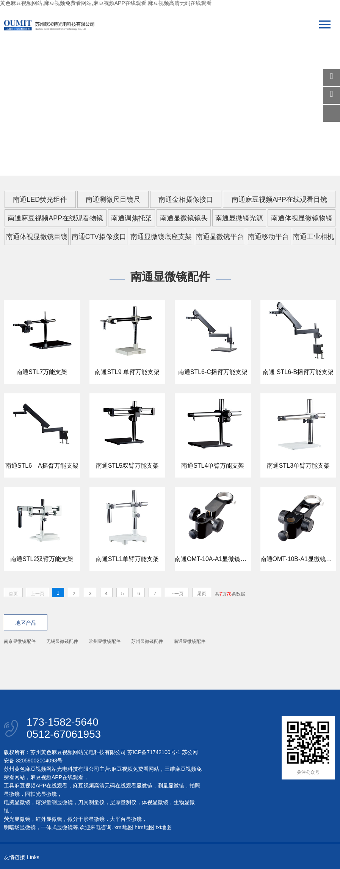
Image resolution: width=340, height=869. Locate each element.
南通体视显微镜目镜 (36, 236)
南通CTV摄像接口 (99, 236)
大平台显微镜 (126, 819)
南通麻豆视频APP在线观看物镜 (55, 218)
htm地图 (144, 827)
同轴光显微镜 (41, 794)
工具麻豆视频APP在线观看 (35, 786)
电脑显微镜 (17, 802)
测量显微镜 (171, 786)
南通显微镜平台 (220, 236)
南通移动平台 (268, 236)
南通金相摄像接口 (185, 199)
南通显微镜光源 (239, 218)
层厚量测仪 (123, 802)
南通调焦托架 (131, 218)
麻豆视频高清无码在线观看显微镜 (112, 786)
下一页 (176, 593)
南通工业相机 (313, 236)
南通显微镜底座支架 (161, 236)
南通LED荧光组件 (40, 199)
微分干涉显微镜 (86, 819)
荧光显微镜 (17, 819)
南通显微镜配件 (189, 641)
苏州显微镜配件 (147, 641)
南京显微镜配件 (20, 641)
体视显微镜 (155, 802)
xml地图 (123, 827)
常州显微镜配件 (105, 641)
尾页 (201, 593)
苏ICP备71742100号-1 (153, 752)
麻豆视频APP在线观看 (56, 777)
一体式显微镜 (57, 827)
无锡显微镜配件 (62, 641)
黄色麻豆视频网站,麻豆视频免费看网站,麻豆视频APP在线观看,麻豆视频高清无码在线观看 (106, 3)
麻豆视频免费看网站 (135, 769)
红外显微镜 (49, 819)
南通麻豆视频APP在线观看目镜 (279, 199)
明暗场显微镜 (20, 827)
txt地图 (164, 827)
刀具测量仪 (91, 802)
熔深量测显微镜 (54, 802)
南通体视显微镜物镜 (301, 218)
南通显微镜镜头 (184, 218)
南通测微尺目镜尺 (113, 199)
